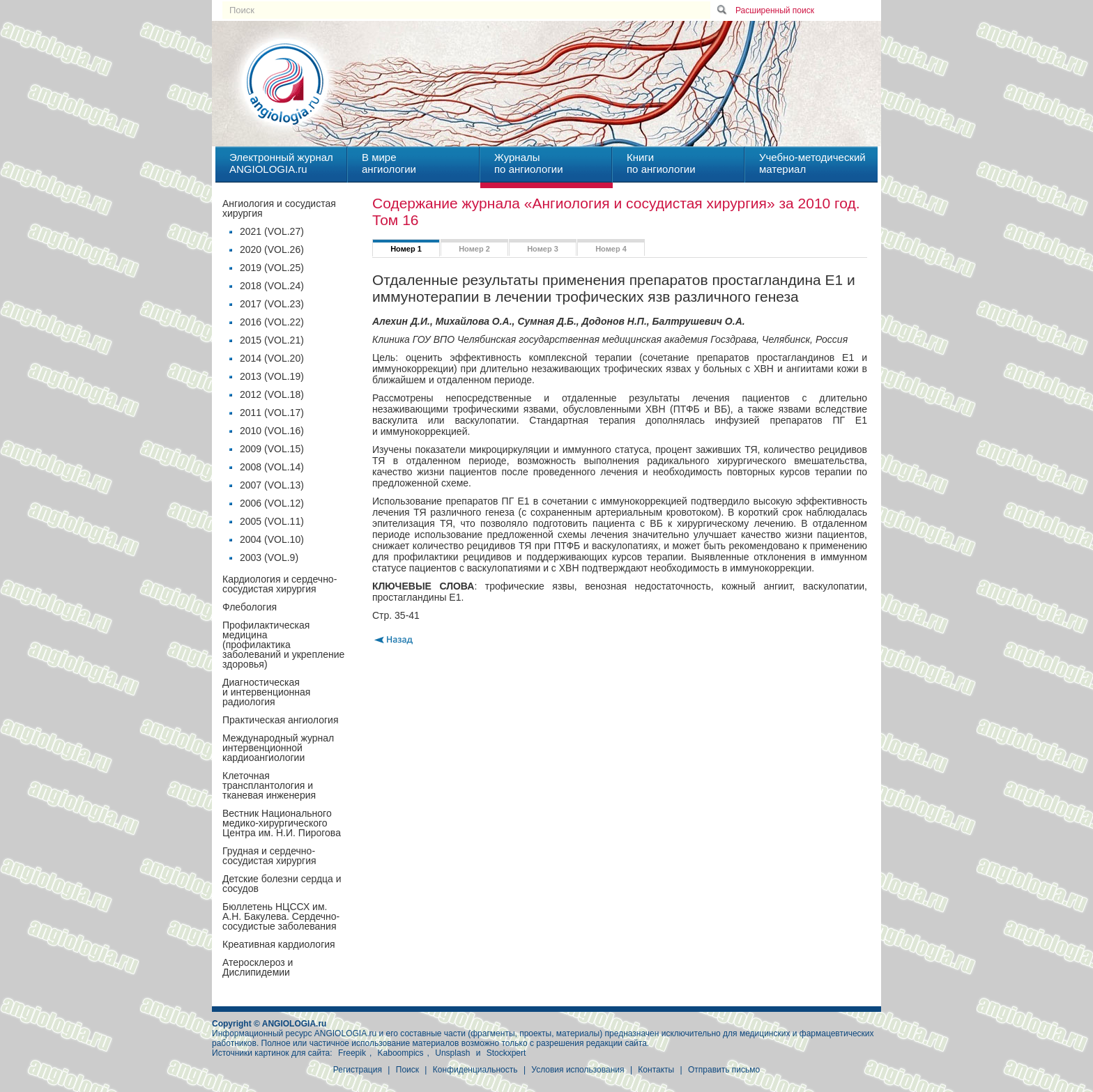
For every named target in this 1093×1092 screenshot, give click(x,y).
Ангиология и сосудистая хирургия (279, 208)
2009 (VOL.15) (272, 448)
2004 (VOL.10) (272, 539)
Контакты (656, 1070)
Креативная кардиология (278, 944)
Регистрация (357, 1070)
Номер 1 (406, 249)
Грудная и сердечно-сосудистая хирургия (269, 855)
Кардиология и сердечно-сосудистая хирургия (279, 584)
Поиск (407, 1070)
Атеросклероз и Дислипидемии (257, 967)
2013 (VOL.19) (272, 376)
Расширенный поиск (774, 10)
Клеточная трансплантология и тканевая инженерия (269, 785)
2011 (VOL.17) (272, 412)
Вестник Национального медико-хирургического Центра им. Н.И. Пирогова (281, 823)
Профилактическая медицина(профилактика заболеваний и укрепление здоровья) (283, 645)
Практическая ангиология (280, 719)
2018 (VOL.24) (272, 285)
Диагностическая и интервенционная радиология (266, 692)
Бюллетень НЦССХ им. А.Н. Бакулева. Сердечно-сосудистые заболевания (280, 916)
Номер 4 (611, 249)
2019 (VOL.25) (272, 267)
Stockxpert (506, 1053)
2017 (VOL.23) (272, 303)
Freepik (352, 1053)
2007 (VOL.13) (272, 485)
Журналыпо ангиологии (528, 163)
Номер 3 (542, 249)
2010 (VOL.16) (272, 430)
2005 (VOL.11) (272, 521)
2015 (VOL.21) (272, 340)
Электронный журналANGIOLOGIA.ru (281, 163)
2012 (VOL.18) (272, 394)
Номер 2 (474, 249)
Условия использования (577, 1070)
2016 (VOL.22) (272, 322)
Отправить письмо (724, 1070)
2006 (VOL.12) (272, 503)
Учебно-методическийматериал (812, 163)
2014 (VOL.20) (272, 358)
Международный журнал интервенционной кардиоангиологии (278, 747)
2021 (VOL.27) (272, 231)
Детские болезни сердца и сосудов (282, 883)
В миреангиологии (389, 163)
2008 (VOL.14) (272, 466)
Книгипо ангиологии (661, 163)
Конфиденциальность (475, 1070)
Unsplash (452, 1053)
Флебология (249, 607)
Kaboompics (401, 1053)
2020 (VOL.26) (272, 249)
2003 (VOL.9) (269, 557)
